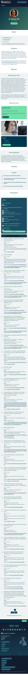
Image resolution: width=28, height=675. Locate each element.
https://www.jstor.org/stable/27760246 (15, 587)
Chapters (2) (6, 211)
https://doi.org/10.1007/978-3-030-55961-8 (18, 362)
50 (12, 616)
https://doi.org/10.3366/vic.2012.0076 (17, 549)
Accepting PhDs (14, 23)
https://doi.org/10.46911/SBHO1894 (17, 281)
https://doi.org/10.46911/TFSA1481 (16, 345)
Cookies (3, 666)
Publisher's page (11, 438)
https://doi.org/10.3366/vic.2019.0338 (17, 388)
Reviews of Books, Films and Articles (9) (11, 220)
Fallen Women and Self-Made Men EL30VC (12, 176)
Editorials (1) (6, 221)
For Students (11, 626)
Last (16, 613)
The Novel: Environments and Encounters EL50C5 (13, 186)
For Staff (17, 626)
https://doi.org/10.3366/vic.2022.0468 (17, 310)
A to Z (3, 647)
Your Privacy (4, 661)
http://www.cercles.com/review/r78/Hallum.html (17, 479)
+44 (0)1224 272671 (6, 39)
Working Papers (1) (7, 230)
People (3, 5)
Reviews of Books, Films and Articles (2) (11, 226)
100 (14, 616)
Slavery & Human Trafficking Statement (8, 668)
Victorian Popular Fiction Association (10, 62)
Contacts (3, 645)
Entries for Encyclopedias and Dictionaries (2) (12, 214)
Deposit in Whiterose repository (14, 389)
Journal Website (11, 252)
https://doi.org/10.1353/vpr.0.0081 (16, 575)
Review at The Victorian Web (13, 481)
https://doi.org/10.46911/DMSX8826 (17, 294)
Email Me (5, 117)
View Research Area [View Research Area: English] (7, 145)
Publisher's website (11, 521)
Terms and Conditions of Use (6, 659)
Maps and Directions (5, 649)
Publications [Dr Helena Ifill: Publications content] (14, 193)
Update (24, 621)
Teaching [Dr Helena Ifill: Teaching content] (14, 167)
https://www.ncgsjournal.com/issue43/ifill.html (17, 606)
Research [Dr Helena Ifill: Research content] (14, 69)
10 (9, 616)
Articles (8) (6, 218)
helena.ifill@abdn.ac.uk (7, 37)
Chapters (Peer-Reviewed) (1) (9, 212)
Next (12, 613)
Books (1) (5, 205)
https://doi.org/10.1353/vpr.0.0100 (16, 589)
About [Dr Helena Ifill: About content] (14, 32)
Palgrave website (11, 364)
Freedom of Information (6, 670)
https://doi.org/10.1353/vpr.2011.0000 (17, 562)
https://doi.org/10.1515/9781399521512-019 (18, 265)
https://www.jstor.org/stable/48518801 (15, 507)
